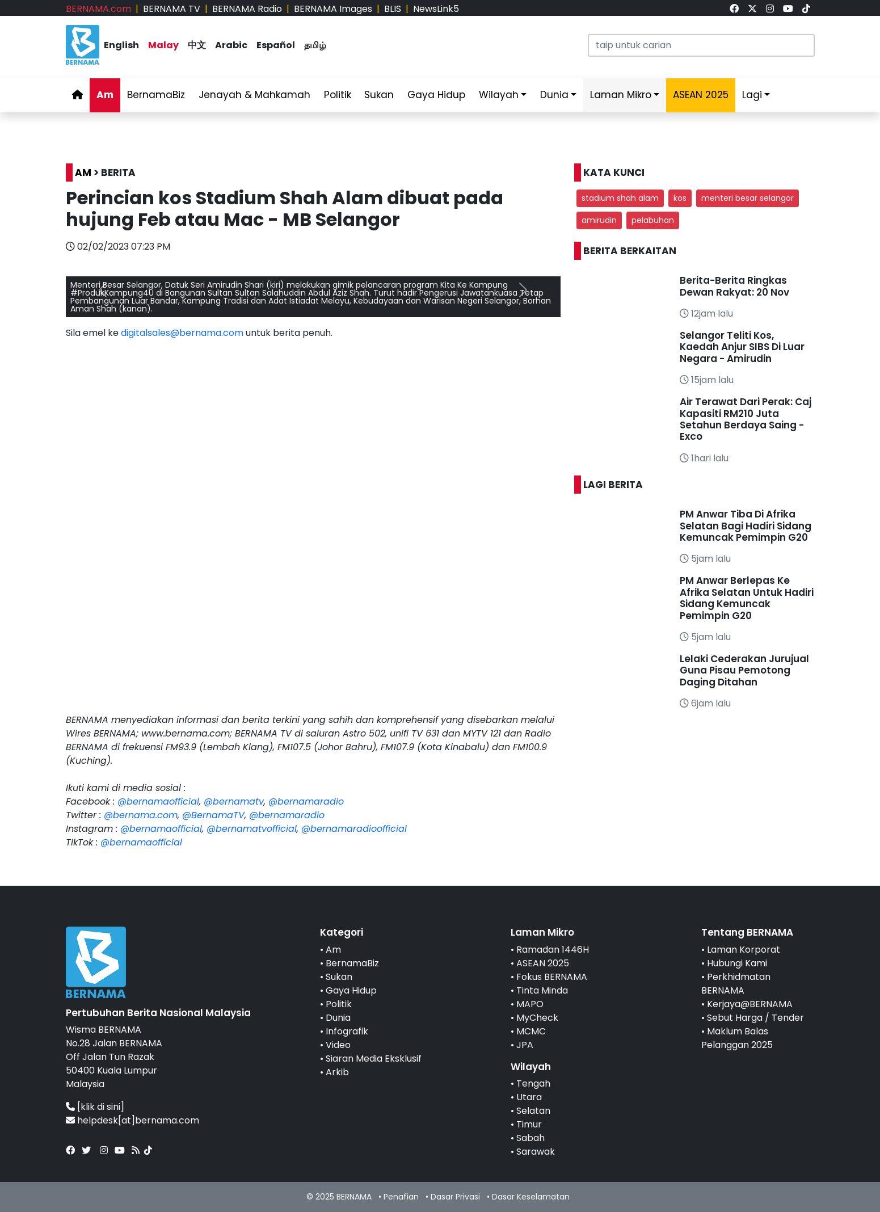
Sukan (379, 95)
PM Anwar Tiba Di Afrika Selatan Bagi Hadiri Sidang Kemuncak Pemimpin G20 (745, 525)
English (121, 45)
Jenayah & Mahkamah (254, 95)
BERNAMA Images (333, 8)
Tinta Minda (542, 990)
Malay (163, 45)
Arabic (231, 45)
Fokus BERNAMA (551, 976)
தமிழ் (315, 45)
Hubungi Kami (737, 963)
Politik (337, 95)
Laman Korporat (743, 949)
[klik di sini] (100, 1106)
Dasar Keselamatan (531, 1196)
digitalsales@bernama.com (182, 332)
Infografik (347, 1031)
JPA (524, 1044)
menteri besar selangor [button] (747, 198)
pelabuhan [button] (652, 220)
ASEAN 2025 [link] (701, 95)
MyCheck (537, 1017)
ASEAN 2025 (542, 963)
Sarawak (535, 1151)
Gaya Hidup (436, 95)
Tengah (533, 1083)
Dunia (554, 95)
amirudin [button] (599, 220)
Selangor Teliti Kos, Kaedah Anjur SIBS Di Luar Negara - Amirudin (742, 347)
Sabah (530, 1137)
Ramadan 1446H (552, 949)
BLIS (392, 8)
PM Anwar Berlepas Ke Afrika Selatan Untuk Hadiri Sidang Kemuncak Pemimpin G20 (747, 598)
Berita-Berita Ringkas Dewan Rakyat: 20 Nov (734, 285)
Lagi (752, 95)
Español (275, 45)
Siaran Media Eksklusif (374, 1058)
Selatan (533, 1110)
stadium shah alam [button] (620, 198)
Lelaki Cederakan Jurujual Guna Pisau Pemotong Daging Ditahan (744, 670)
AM (83, 172)
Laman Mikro (620, 95)
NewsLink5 (436, 8)
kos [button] (680, 198)
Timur (529, 1124)
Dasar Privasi (455, 1196)
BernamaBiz (156, 95)
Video (338, 1044)
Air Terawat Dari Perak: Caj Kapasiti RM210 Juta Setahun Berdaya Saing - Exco (745, 419)
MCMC (531, 1031)
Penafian (401, 1196)
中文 (197, 45)
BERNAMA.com (98, 8)
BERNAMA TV (171, 8)
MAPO (530, 1004)
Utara (529, 1097)
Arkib (337, 1072)
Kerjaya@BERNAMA (750, 1004)
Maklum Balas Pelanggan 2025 (737, 1038)
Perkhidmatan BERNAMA (735, 983)
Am (104, 95)
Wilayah (499, 95)
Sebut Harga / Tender (755, 1017)
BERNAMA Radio (247, 8)
